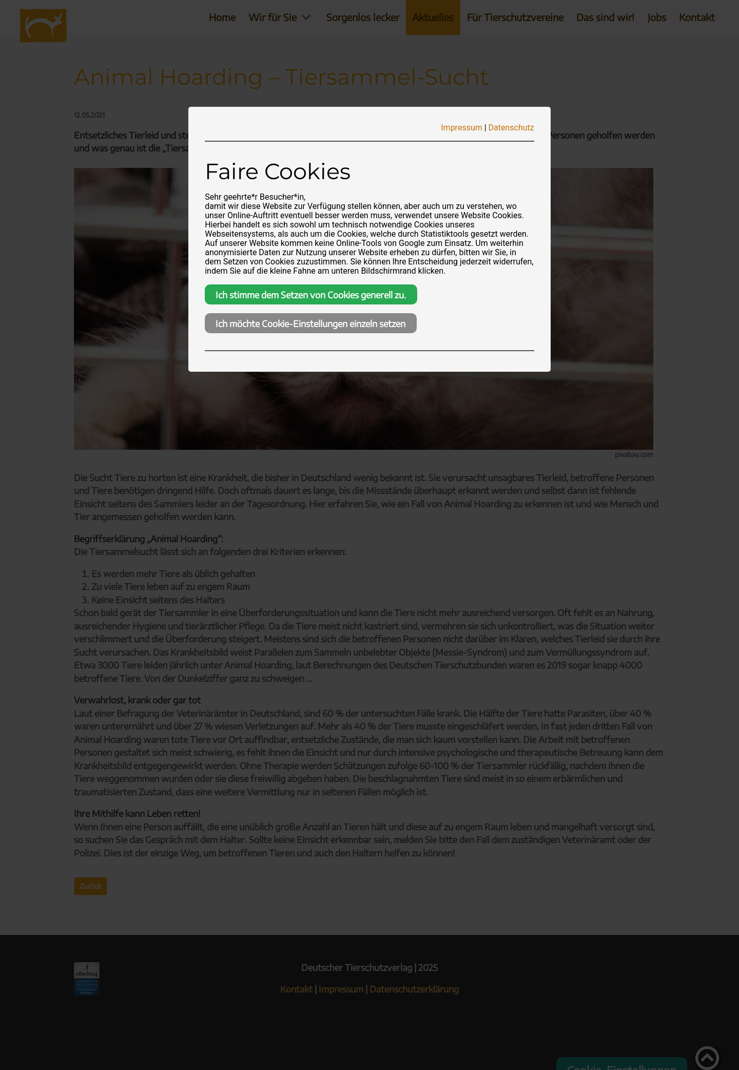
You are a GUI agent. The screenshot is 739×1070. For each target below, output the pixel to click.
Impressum (461, 127)
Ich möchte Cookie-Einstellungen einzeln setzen (310, 323)
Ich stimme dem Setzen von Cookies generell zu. (311, 294)
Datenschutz (511, 127)
